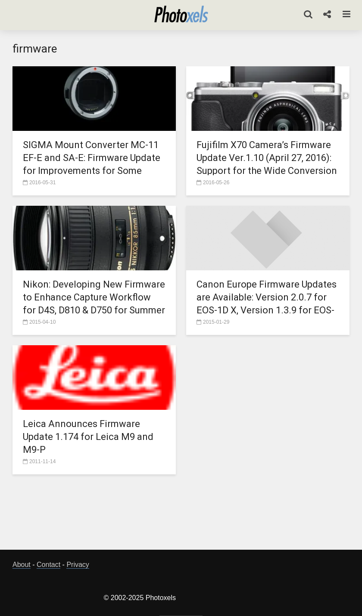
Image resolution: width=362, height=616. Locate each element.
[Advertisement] (181, 514)
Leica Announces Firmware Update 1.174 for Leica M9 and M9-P (88, 436)
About (21, 564)
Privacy (77, 564)
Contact (48, 564)
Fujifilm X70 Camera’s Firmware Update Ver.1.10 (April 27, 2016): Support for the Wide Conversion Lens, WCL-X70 (267, 164)
